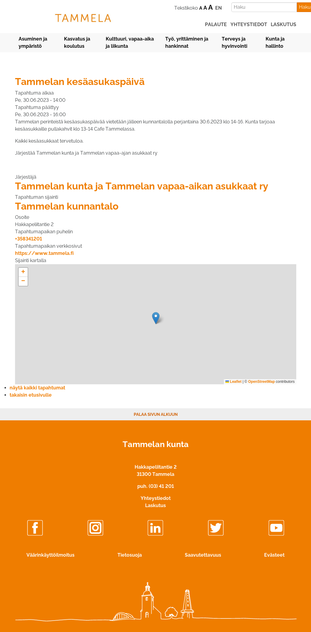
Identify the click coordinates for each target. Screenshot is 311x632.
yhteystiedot (248, 24)
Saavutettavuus (203, 555)
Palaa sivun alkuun (156, 414)
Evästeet (274, 555)
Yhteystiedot (156, 498)
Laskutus (155, 505)
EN (218, 8)
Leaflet (233, 382)
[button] (156, 318)
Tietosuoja (129, 555)
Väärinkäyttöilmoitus (50, 555)
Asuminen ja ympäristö (33, 42)
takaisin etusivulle (31, 395)
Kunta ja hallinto (275, 42)
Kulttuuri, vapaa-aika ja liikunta (130, 42)
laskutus (283, 24)
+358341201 (28, 239)
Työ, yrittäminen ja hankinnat (186, 42)
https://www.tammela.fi (44, 253)
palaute (216, 24)
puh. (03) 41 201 (155, 486)
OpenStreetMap (261, 382)
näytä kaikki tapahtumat (37, 388)
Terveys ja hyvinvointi (234, 42)
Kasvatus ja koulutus (77, 42)
